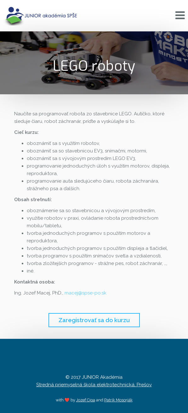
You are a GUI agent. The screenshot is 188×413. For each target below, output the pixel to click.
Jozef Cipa (85, 400)
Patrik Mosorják (118, 400)
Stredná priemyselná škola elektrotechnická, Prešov (94, 385)
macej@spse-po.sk (85, 293)
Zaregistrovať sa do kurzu (94, 320)
